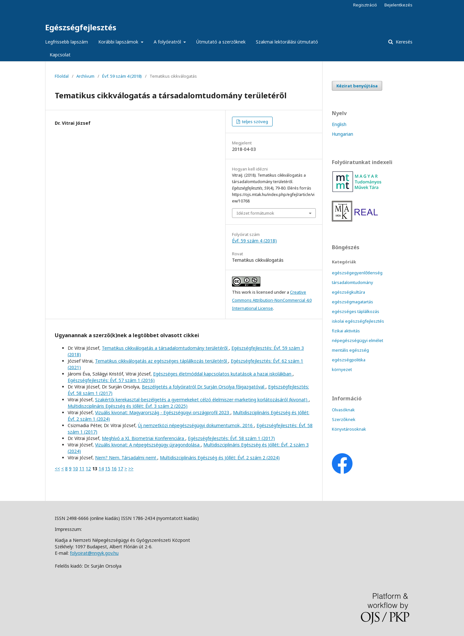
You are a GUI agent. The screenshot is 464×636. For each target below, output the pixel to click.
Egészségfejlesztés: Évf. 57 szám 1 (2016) (111, 380)
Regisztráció (365, 5)
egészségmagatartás (352, 302)
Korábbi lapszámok (119, 42)
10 (75, 468)
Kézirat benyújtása (357, 86)
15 (107, 468)
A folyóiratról (168, 42)
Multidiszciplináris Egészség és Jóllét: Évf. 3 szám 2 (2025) (128, 406)
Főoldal (62, 76)
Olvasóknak (343, 410)
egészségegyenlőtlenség (357, 273)
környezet (342, 369)
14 (101, 468)
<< (57, 468)
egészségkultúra (348, 292)
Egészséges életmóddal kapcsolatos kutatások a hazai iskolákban (223, 374)
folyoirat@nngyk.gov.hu (94, 553)
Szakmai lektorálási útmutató (287, 42)
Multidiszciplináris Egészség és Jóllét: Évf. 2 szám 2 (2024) (220, 458)
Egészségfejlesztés (80, 27)
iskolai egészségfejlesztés (358, 321)
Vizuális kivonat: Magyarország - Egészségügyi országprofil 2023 (162, 412)
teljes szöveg (254, 121)
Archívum (85, 76)
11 (81, 468)
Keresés (403, 42)
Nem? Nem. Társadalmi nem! (126, 458)
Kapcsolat (60, 55)
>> (130, 468)
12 (88, 468)
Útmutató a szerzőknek (221, 42)
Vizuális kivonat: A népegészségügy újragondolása (148, 445)
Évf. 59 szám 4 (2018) (122, 76)
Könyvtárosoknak (349, 429)
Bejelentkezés (398, 5)
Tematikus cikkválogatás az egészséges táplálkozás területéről (161, 361)
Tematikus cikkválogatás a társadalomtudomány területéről (165, 348)
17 (120, 468)
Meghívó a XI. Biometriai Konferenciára (143, 438)
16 (114, 468)
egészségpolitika (348, 360)
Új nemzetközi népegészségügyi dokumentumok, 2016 (196, 425)
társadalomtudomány (352, 282)
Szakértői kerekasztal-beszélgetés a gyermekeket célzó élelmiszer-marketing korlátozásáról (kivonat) (202, 399)
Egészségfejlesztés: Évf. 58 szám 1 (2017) (231, 438)
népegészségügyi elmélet (357, 340)
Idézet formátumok (255, 213)
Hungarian (342, 134)
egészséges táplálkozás (355, 311)
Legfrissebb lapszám (66, 42)
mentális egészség (350, 350)
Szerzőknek (343, 419)
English (339, 124)
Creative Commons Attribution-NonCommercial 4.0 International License (272, 300)
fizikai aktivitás (346, 331)
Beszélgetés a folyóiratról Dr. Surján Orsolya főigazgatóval (204, 387)
